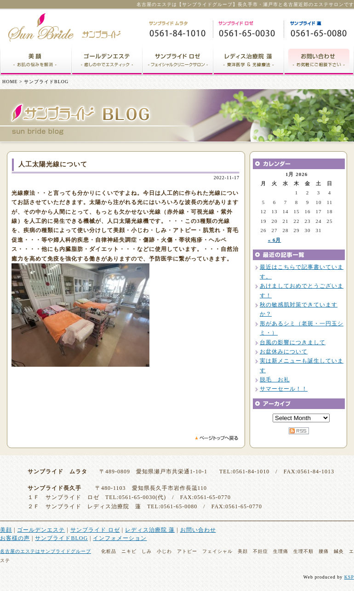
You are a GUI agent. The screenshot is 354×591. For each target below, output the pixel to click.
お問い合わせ (198, 530)
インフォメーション (120, 538)
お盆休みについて (284, 351)
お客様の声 (15, 538)
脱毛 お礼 (275, 379)
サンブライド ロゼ (95, 530)
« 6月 (274, 240)
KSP (349, 577)
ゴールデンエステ (41, 530)
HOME (9, 81)
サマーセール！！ (284, 389)
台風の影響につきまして (292, 342)
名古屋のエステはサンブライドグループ (45, 551)
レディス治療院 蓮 (150, 530)
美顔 (6, 530)
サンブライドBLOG (61, 538)
